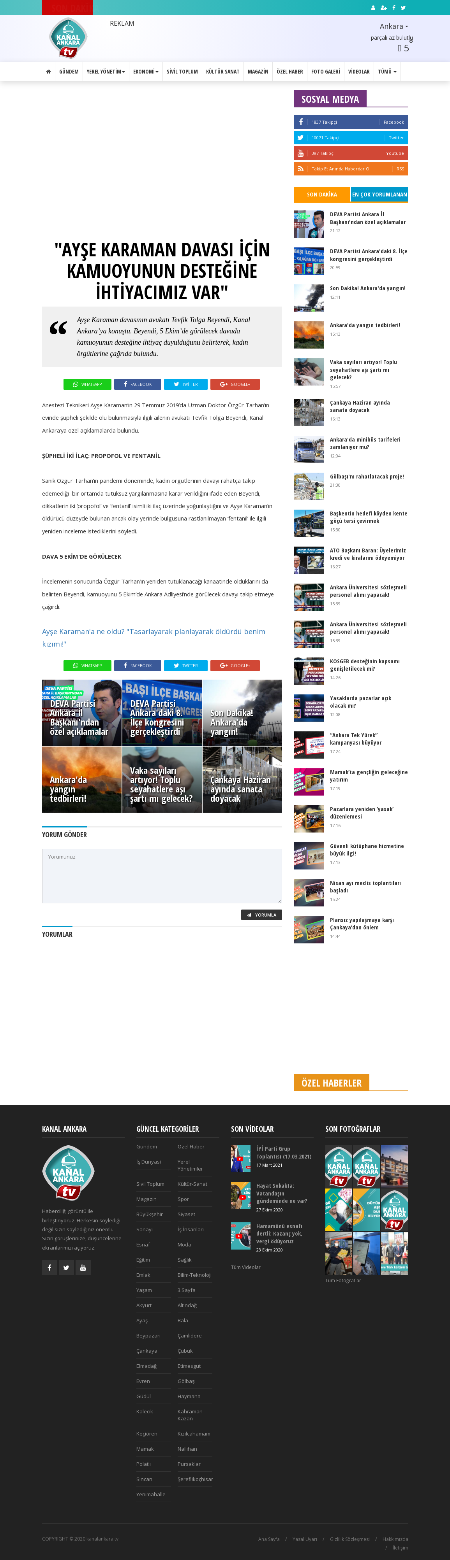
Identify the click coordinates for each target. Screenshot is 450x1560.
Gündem (69, 71)
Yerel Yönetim (106, 71)
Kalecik (144, 1411)
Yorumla (261, 915)
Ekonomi (146, 71)
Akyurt (144, 1305)
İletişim (400, 1547)
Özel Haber (290, 71)
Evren (143, 1381)
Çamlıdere (190, 1335)
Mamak (145, 1448)
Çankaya (146, 1350)
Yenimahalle (151, 1494)
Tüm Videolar (246, 1267)
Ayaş (142, 1320)
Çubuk (185, 1350)
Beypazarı (148, 1335)
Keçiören (146, 1433)
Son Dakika (322, 194)
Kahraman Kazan (190, 1415)
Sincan (144, 1479)
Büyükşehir (149, 1214)
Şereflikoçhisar (195, 1479)
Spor (183, 1198)
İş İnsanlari (191, 1229)
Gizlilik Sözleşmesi (350, 1539)
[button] (387, 26)
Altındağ (187, 1305)
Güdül (143, 1396)
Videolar (359, 71)
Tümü (387, 71)
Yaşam (144, 1290)
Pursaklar (189, 1463)
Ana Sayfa (269, 1539)
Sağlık (185, 1259)
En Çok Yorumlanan (379, 194)
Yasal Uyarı (305, 1539)
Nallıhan (187, 1448)
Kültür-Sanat (192, 1183)
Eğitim (143, 1259)
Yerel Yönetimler (190, 1165)
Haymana (189, 1396)
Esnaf (143, 1244)
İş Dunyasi (148, 1161)
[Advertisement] (351, 1013)
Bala (183, 1320)
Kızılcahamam (194, 1433)
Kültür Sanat (223, 71)
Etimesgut (189, 1365)
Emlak (143, 1274)
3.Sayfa (187, 1290)
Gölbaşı (187, 1381)
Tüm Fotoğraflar (343, 1280)
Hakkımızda (395, 1539)
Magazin (258, 71)
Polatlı (143, 1463)
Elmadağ (146, 1365)
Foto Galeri (325, 71)
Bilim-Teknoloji (195, 1274)
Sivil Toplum (182, 71)
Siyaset (186, 1214)
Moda (184, 1244)
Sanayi (144, 1229)
